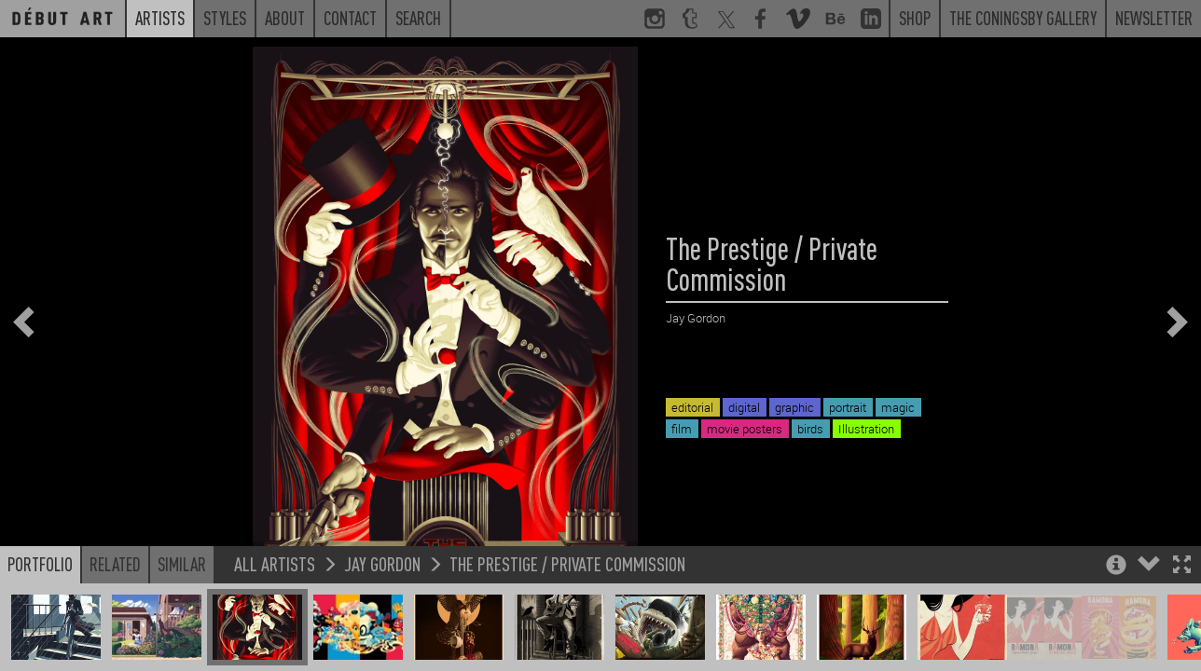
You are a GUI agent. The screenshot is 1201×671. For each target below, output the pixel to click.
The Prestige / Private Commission (567, 604)
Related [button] (115, 605)
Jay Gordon (382, 604)
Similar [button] (182, 605)
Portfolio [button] (40, 605)
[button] (1182, 607)
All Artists (274, 604)
